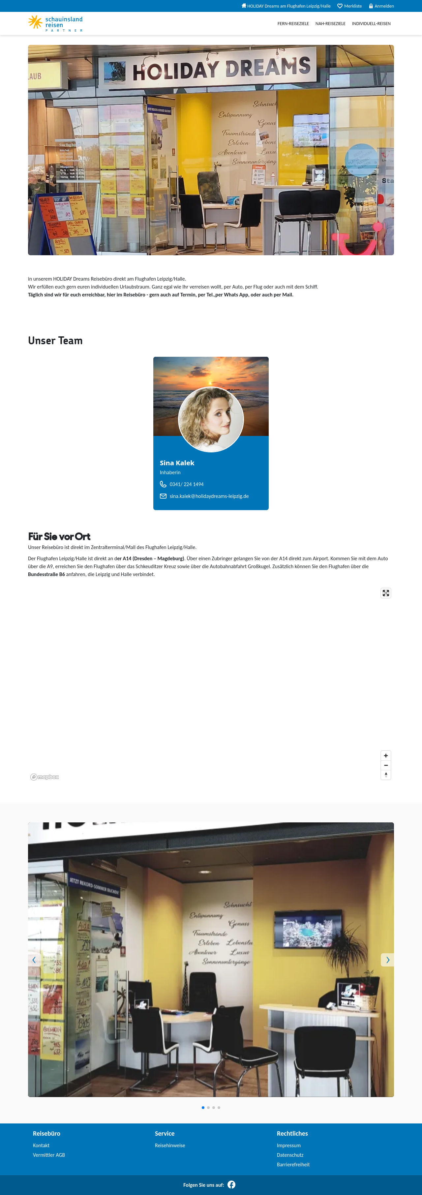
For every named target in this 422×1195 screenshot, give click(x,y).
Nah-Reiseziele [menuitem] (331, 23)
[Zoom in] (386, 755)
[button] (55, 959)
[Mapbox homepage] (44, 777)
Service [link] (165, 1133)
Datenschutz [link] (290, 1155)
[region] (211, 684)
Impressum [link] (289, 1145)
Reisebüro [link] (46, 1133)
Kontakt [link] (41, 1145)
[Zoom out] (386, 765)
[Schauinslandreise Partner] (55, 23)
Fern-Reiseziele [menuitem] (293, 23)
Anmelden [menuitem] (381, 6)
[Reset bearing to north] (386, 775)
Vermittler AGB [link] (49, 1155)
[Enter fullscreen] (386, 593)
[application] (211, 684)
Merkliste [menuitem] (349, 6)
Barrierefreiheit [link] (293, 1164)
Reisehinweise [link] (170, 1145)
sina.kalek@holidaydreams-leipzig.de (209, 496)
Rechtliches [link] (292, 1133)
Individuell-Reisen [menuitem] (371, 23)
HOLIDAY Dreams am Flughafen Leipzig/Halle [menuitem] (286, 6)
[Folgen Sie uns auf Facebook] (231, 1185)
